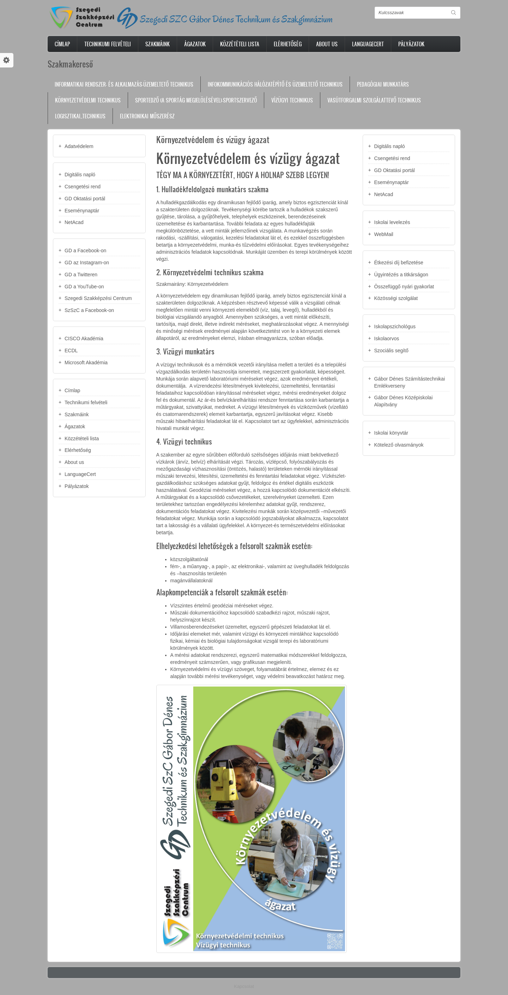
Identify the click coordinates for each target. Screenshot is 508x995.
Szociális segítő (391, 350)
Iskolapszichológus (395, 326)
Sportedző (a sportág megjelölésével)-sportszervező (196, 100)
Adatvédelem (79, 146)
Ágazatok (195, 44)
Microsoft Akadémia (86, 362)
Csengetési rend (83, 186)
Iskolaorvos (386, 338)
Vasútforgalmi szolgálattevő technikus (374, 100)
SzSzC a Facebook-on (89, 310)
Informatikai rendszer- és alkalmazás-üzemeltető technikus (124, 84)
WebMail (383, 234)
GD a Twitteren (81, 274)
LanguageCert (368, 44)
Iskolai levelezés (392, 222)
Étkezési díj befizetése (398, 262)
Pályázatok (411, 44)
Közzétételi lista (239, 44)
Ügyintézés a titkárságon (401, 274)
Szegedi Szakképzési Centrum (98, 298)
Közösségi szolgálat (396, 298)
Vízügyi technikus (292, 100)
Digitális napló (80, 174)
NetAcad (74, 222)
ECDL (71, 350)
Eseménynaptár (82, 210)
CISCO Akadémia (84, 338)
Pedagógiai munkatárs (383, 84)
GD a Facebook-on (85, 250)
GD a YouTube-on (84, 286)
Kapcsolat (244, 986)
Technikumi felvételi (107, 44)
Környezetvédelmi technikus (88, 100)
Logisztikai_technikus (80, 116)
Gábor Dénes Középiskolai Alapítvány (403, 401)
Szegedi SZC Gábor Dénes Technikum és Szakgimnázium (236, 19)
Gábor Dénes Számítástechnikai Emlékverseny (409, 382)
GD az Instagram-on (87, 262)
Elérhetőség (288, 44)
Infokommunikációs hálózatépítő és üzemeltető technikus (275, 84)
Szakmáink (157, 44)
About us (327, 44)
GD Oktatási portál (85, 198)
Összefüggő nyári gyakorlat (404, 286)
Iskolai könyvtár (391, 433)
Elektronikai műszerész (147, 116)
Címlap (62, 44)
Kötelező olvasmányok (399, 445)
